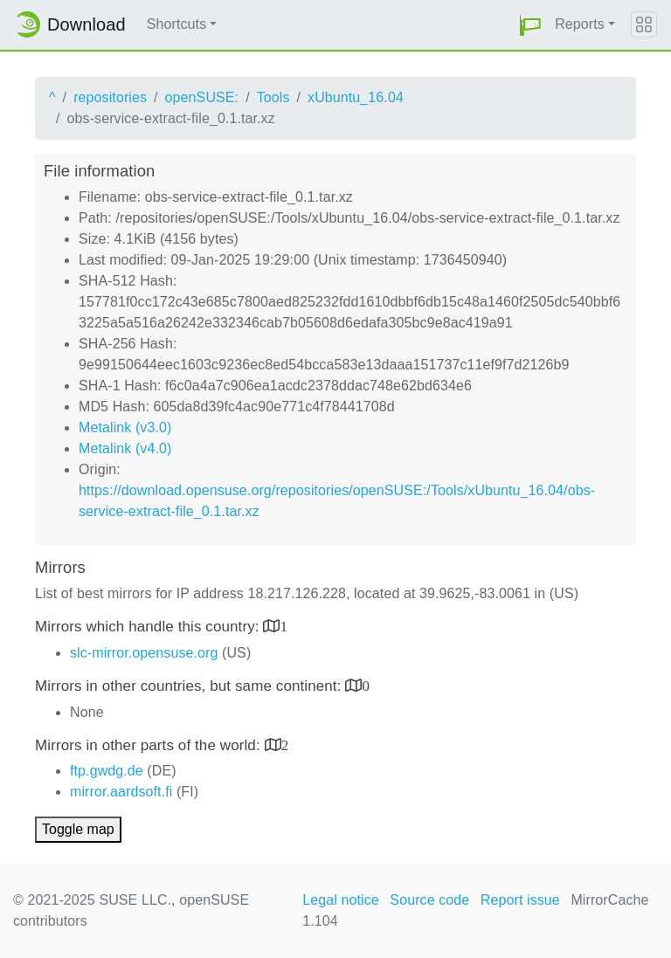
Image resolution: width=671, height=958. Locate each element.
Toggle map (78, 829)
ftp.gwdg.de (106, 770)
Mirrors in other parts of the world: (150, 745)
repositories (110, 97)
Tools (273, 97)
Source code (429, 900)
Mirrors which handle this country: (149, 626)
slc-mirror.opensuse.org (144, 652)
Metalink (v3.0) (125, 427)
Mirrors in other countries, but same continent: (190, 686)
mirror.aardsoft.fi (121, 791)
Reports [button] (580, 24)
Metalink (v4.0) (125, 448)
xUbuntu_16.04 (356, 97)
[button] (530, 25)
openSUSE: (202, 97)
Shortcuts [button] (177, 24)
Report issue (520, 900)
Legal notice (340, 900)
